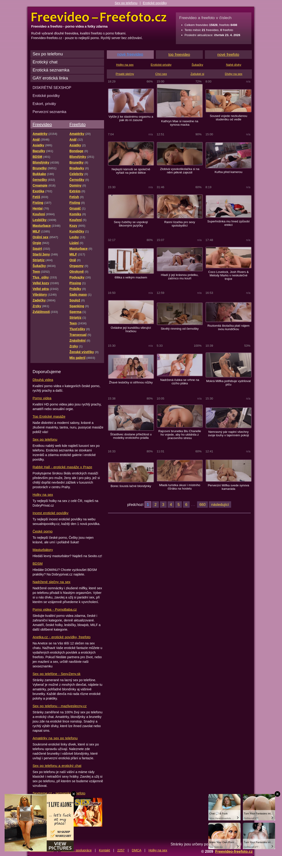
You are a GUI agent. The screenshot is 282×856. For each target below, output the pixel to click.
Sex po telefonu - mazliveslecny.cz (60, 706)
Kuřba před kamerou (228, 172)
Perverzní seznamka (50, 112)
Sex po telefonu (126, 3)
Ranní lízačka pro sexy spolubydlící (179, 223)
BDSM (38, 563)
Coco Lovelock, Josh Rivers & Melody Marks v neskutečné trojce (228, 275)
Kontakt (104, 850)
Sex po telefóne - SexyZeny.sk (57, 674)
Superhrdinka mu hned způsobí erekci (228, 223)
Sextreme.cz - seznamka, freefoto (59, 793)
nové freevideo (130, 54)
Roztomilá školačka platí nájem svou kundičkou (228, 327)
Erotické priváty (161, 64)
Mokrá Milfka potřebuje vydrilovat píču (228, 382)
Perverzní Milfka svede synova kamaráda (228, 487)
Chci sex (161, 74)
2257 (121, 850)
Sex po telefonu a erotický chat (57, 766)
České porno (43, 531)
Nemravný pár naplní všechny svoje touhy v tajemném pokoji (228, 433)
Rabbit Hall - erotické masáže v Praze (62, 467)
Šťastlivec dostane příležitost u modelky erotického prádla (130, 436)
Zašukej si (197, 74)
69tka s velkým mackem (131, 277)
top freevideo (179, 54)
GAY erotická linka (50, 78)
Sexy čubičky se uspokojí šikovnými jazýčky (131, 223)
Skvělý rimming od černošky (180, 328)
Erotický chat (45, 62)
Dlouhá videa (43, 380)
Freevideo (42, 124)
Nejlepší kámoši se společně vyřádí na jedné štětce (131, 170)
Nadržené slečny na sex (51, 582)
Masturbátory (43, 550)
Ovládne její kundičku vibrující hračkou (131, 329)
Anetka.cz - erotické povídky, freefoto (62, 637)
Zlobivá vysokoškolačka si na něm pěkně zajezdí (179, 170)
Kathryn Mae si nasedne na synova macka (179, 122)
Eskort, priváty (44, 104)
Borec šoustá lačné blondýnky (131, 486)
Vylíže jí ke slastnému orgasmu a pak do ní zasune (131, 118)
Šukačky (197, 64)
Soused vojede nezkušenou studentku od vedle (228, 117)
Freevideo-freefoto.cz (234, 851)
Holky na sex (43, 494)
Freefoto (78, 124)
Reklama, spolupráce (76, 850)
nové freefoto (228, 54)
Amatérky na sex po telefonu (55, 738)
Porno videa (42, 398)
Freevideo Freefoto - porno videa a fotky (99, 17)
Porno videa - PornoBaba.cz (55, 609)
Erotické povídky (155, 3)
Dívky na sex (233, 74)
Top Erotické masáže (49, 416)
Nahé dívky (233, 64)
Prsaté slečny (125, 74)
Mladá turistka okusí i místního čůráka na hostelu (179, 486)
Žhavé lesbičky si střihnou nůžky (131, 382)
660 (202, 504)
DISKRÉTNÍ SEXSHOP (52, 87)
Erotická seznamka (51, 70)
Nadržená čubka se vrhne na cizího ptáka (179, 381)
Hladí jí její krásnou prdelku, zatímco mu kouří (179, 276)
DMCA (136, 850)
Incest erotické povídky (51, 513)
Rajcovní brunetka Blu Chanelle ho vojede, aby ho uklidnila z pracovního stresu (179, 434)
